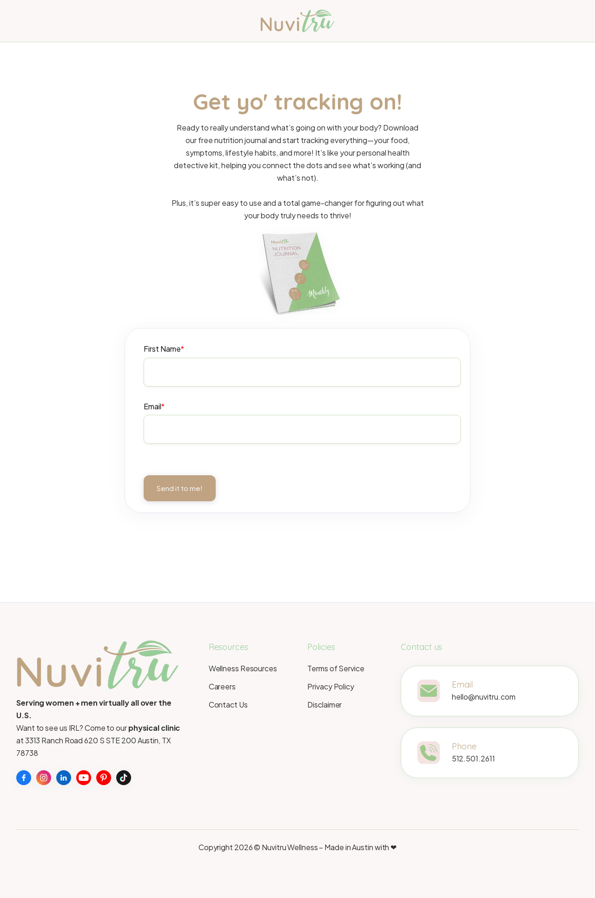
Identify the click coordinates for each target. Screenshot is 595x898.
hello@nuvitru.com (484, 698)
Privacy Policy (330, 686)
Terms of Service (335, 668)
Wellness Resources (243, 668)
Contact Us (228, 704)
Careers (222, 686)
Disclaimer (324, 704)
